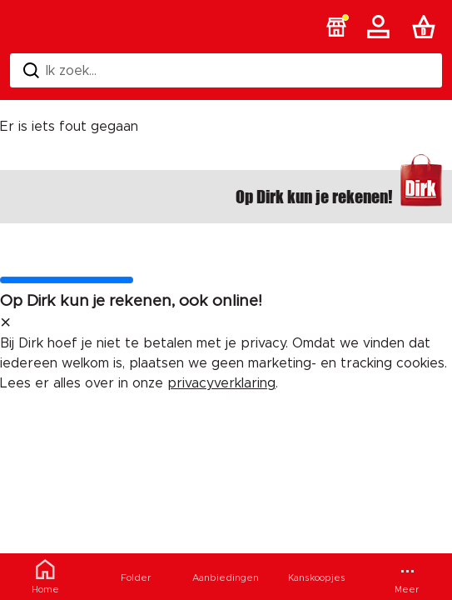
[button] (336, 26)
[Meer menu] (406, 576)
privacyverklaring (221, 383)
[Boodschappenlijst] (427, 26)
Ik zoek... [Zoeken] (60, 70)
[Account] (381, 26)
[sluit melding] (5, 323)
